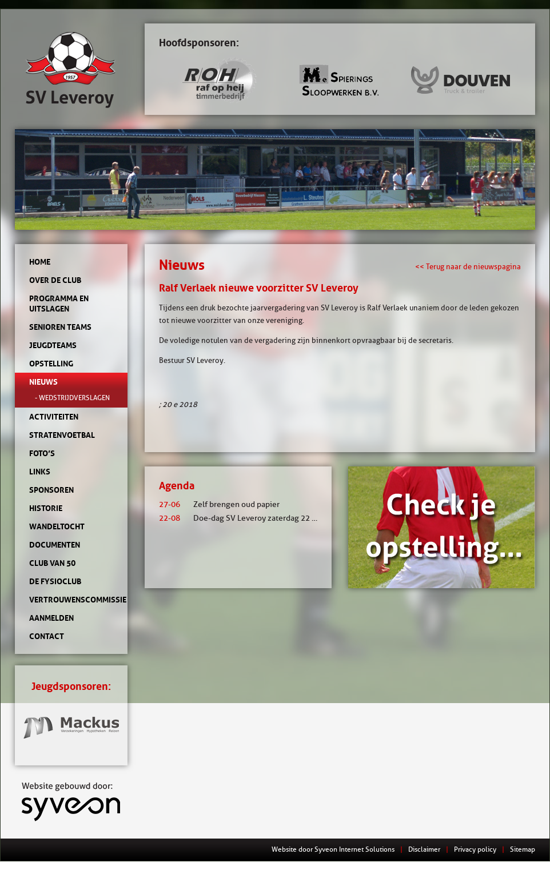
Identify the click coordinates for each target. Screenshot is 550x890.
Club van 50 (52, 563)
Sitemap (522, 849)
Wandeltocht (57, 526)
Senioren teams (60, 327)
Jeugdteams (53, 345)
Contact (46, 636)
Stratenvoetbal (62, 435)
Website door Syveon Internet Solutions (333, 849)
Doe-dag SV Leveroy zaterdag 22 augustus (251, 518)
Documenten (54, 545)
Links (39, 471)
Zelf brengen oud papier (219, 504)
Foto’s (42, 453)
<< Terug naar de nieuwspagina (468, 266)
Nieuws (43, 382)
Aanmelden (51, 618)
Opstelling (51, 363)
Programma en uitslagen (59, 303)
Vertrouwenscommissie (71, 599)
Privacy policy (475, 849)
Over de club (55, 280)
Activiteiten (53, 417)
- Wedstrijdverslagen (72, 397)
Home (39, 262)
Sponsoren (51, 490)
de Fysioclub (55, 581)
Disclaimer (424, 849)
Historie (45, 508)
